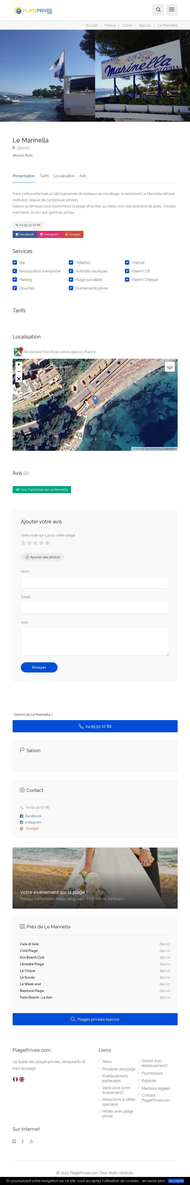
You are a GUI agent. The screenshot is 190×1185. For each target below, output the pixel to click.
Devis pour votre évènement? (116, 1090)
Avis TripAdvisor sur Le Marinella (42, 489)
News (107, 1061)
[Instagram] (14, 1141)
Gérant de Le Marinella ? (33, 714)
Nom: (25, 571)
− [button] (18, 371)
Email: (26, 597)
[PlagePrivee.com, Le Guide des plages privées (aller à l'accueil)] (33, 9)
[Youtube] (31, 1141)
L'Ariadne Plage (32, 964)
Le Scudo (27, 977)
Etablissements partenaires (115, 1078)
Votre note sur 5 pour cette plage (48, 535)
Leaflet (136, 448)
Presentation (24, 175)
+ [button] (18, 364)
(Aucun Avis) (23, 155)
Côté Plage (29, 950)
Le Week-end (30, 984)
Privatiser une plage (118, 1069)
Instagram (49, 234)
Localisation (63, 175)
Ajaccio (21, 147)
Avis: (24, 622)
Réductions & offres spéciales (118, 1101)
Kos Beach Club (32, 957)
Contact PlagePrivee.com (156, 1097)
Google (72, 234)
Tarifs (44, 175)
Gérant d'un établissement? (155, 1063)
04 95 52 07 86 (28, 224)
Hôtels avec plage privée (117, 1113)
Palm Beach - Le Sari (36, 997)
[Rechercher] (157, 10)
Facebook (25, 234)
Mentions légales (156, 1088)
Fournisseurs (152, 1073)
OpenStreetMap (153, 448)
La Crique (27, 970)
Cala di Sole (29, 944)
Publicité (149, 1080)
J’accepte (176, 1181)
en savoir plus (153, 1181)
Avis (82, 175)
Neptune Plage (32, 990)
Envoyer (39, 667)
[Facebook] (22, 1141)
